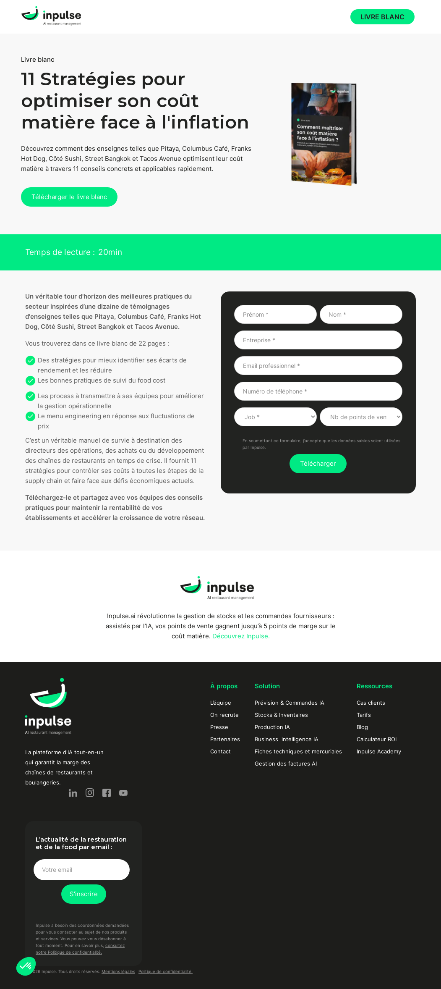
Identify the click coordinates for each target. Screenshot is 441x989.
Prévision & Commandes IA (289, 702)
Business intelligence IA (286, 739)
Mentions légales (118, 971)
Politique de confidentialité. (165, 971)
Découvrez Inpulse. (241, 636)
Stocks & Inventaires (281, 714)
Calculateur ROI (377, 739)
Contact (220, 751)
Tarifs (364, 714)
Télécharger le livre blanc (69, 197)
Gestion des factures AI (286, 763)
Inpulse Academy (379, 751)
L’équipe (220, 702)
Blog (362, 727)
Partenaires (225, 739)
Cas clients (371, 702)
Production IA (272, 727)
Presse (219, 727)
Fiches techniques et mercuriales (298, 751)
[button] (26, 966)
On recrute (224, 714)
